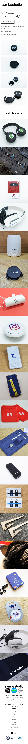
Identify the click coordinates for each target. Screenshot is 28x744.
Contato (14, 722)
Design (14, 719)
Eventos (14, 714)
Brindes (14, 717)
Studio (14, 711)
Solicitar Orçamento (8, 21)
